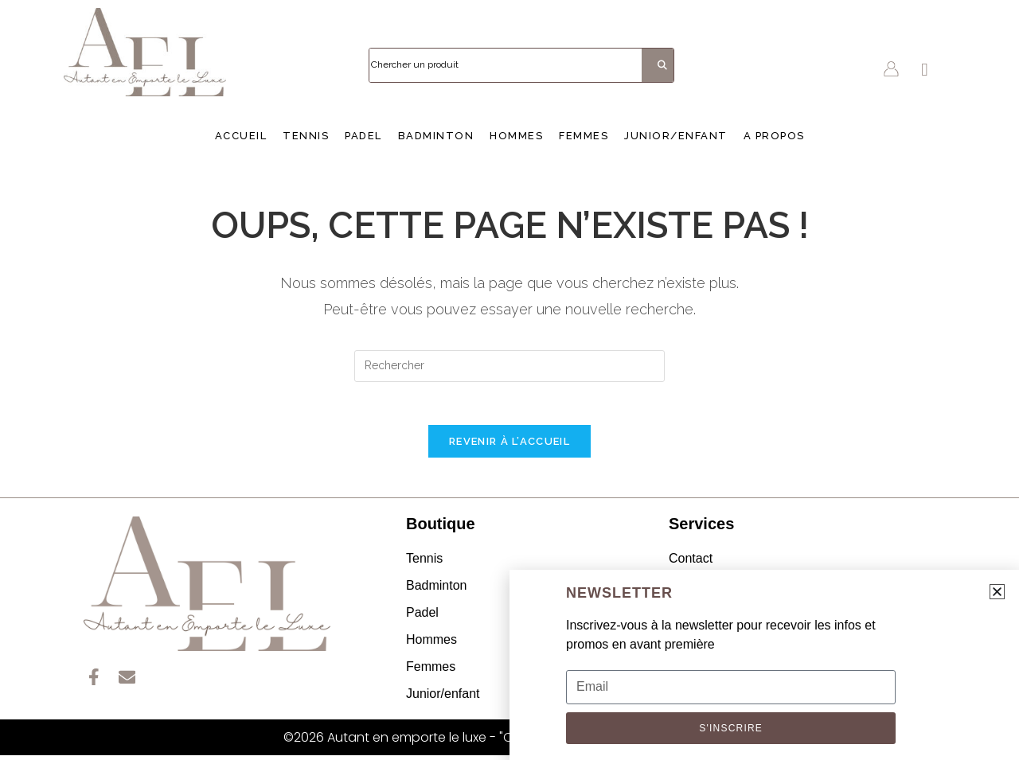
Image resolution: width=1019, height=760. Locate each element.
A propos (774, 136)
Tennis (306, 136)
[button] (997, 592)
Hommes (516, 136)
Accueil (241, 136)
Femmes (583, 136)
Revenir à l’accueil (509, 446)
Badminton (436, 136)
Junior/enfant (676, 136)
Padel (363, 136)
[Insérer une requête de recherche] (509, 366)
